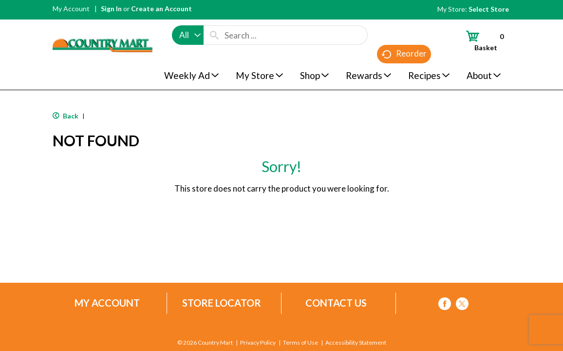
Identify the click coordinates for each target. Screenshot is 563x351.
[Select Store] (489, 9)
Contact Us (336, 303)
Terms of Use (300, 342)
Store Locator (221, 303)
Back (65, 116)
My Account (71, 8)
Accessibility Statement (355, 342)
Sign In (111, 8)
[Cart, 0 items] (480, 40)
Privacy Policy (258, 342)
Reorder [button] (404, 53)
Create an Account (161, 8)
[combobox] (188, 35)
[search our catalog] (214, 35)
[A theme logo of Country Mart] (102, 27)
